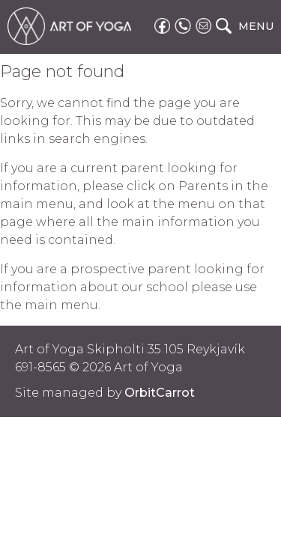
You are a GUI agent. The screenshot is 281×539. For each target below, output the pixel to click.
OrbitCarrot (159, 393)
